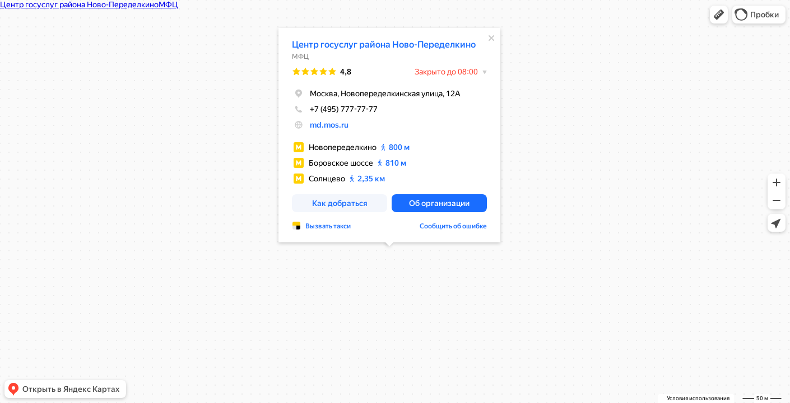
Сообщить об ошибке (453, 225)
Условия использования (698, 398)
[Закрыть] (491, 37)
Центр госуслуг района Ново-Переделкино (384, 44)
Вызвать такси (328, 225)
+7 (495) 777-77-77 (335, 108)
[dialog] (389, 134)
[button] (719, 15)
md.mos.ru (329, 124)
